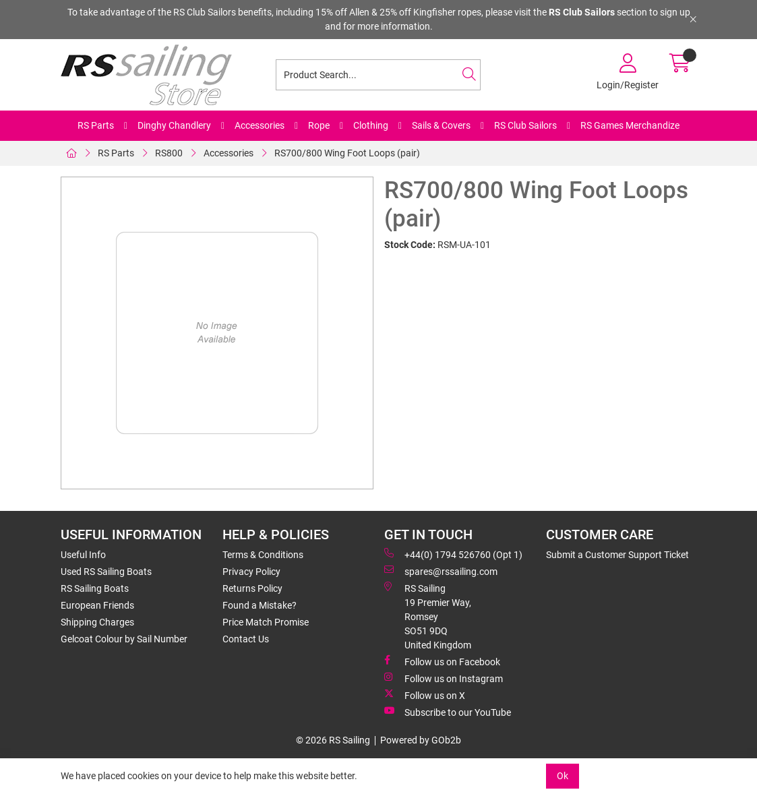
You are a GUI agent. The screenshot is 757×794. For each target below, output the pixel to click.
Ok (562, 775)
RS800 (169, 153)
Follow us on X (424, 695)
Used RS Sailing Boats (106, 571)
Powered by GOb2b (420, 740)
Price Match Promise (265, 622)
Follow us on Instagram (443, 678)
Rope (319, 125)
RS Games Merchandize (629, 125)
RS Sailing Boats (95, 588)
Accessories (259, 125)
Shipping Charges (97, 622)
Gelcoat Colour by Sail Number (124, 639)
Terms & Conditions (262, 554)
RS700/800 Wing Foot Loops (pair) (347, 153)
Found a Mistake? (259, 605)
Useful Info (83, 554)
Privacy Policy (251, 571)
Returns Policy (252, 588)
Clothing (370, 125)
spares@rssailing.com (440, 571)
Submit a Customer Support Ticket (617, 554)
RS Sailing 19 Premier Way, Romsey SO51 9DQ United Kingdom (427, 616)
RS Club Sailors (525, 125)
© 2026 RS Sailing (333, 740)
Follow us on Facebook (442, 661)
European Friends (97, 605)
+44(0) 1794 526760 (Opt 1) (453, 554)
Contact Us (245, 639)
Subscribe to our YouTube (447, 712)
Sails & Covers (441, 125)
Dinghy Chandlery (174, 125)
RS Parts (96, 125)
